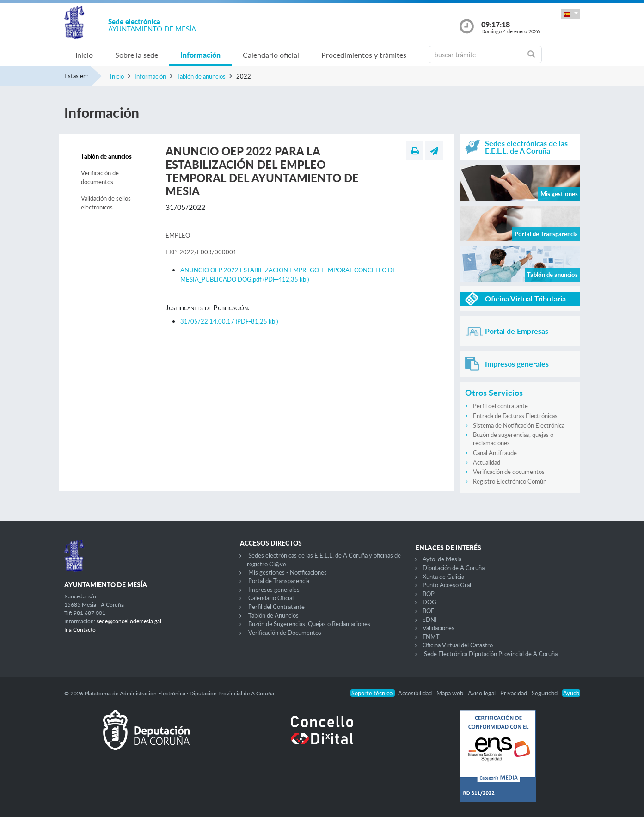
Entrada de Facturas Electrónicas (515, 415)
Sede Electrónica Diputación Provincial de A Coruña (491, 653)
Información (200, 54)
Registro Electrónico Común (509, 481)
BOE (429, 610)
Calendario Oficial (271, 598)
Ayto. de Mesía (442, 559)
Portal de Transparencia (278, 580)
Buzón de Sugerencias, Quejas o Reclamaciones (309, 623)
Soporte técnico (372, 693)
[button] (570, 14)
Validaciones (438, 628)
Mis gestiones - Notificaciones (287, 572)
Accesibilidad (415, 693)
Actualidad (486, 462)
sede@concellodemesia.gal (129, 621)
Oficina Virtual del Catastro (458, 645)
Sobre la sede (136, 54)
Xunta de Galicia (443, 576)
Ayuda (571, 693)
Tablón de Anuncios (273, 615)
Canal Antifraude (495, 452)
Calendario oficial (271, 54)
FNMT (431, 636)
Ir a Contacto (80, 629)
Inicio (84, 54)
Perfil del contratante (500, 406)
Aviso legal (482, 693)
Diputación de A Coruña (454, 567)
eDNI (430, 619)
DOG (429, 602)
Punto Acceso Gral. (447, 585)
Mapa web (450, 693)
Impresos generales (274, 589)
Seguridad (545, 693)
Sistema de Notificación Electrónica (518, 425)
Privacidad (514, 693)
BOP (429, 593)
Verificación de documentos (100, 177)
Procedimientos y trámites (363, 54)
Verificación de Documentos (284, 632)
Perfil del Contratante (276, 606)
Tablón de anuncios (201, 76)
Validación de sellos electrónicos (106, 203)
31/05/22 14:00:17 (229, 321)
